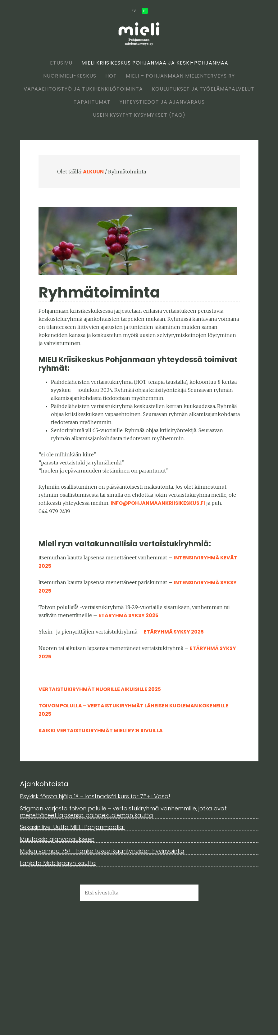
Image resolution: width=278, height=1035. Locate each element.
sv (133, 11)
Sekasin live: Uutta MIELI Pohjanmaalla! (72, 827)
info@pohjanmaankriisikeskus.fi (158, 503)
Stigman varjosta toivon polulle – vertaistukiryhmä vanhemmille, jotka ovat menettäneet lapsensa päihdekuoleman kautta (123, 811)
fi (145, 11)
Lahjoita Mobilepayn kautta (58, 863)
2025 (45, 714)
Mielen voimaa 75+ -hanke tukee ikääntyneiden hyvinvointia (102, 851)
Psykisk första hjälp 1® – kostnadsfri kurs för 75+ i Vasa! (95, 796)
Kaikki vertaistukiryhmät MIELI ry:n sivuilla (101, 730)
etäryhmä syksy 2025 (128, 615)
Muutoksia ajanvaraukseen (57, 839)
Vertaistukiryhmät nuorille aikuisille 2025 (100, 689)
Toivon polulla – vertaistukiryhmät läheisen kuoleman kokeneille (133, 705)
